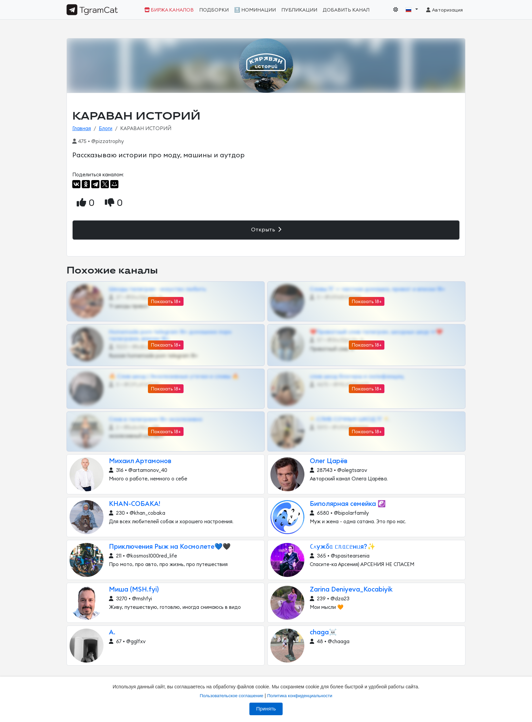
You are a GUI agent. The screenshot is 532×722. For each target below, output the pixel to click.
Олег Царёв (328, 461)
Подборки (214, 10)
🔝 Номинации (255, 10)
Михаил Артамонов (140, 461)
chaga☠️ (323, 632)
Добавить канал (346, 10)
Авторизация (444, 10)
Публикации (299, 10)
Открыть (266, 229)
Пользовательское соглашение (231, 695)
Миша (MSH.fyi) (134, 589)
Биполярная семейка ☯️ (348, 504)
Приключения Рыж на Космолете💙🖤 (170, 547)
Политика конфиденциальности (299, 695)
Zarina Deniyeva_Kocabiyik (351, 589)
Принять (266, 708)
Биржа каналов (169, 10)
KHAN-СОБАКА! (134, 504)
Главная (81, 128)
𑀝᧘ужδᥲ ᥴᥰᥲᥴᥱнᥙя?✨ (342, 547)
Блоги (105, 128)
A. (112, 632)
